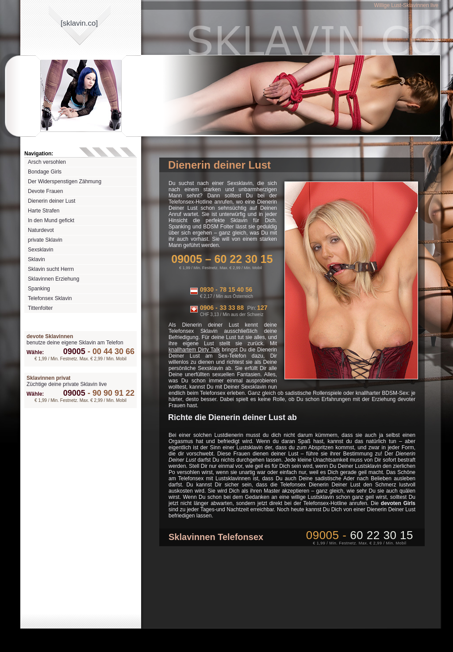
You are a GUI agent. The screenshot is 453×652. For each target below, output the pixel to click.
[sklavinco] (79, 23)
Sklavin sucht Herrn (51, 269)
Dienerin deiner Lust (51, 201)
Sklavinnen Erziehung (53, 279)
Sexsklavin (40, 250)
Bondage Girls (44, 172)
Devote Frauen (45, 191)
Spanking (39, 288)
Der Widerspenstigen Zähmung (64, 181)
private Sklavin (45, 240)
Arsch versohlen (47, 162)
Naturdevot (41, 230)
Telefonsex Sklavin (50, 298)
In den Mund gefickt (51, 220)
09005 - (359, 535)
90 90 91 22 (109, 393)
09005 (74, 351)
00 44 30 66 (109, 351)
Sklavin (36, 259)
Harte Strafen (43, 211)
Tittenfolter (40, 308)
